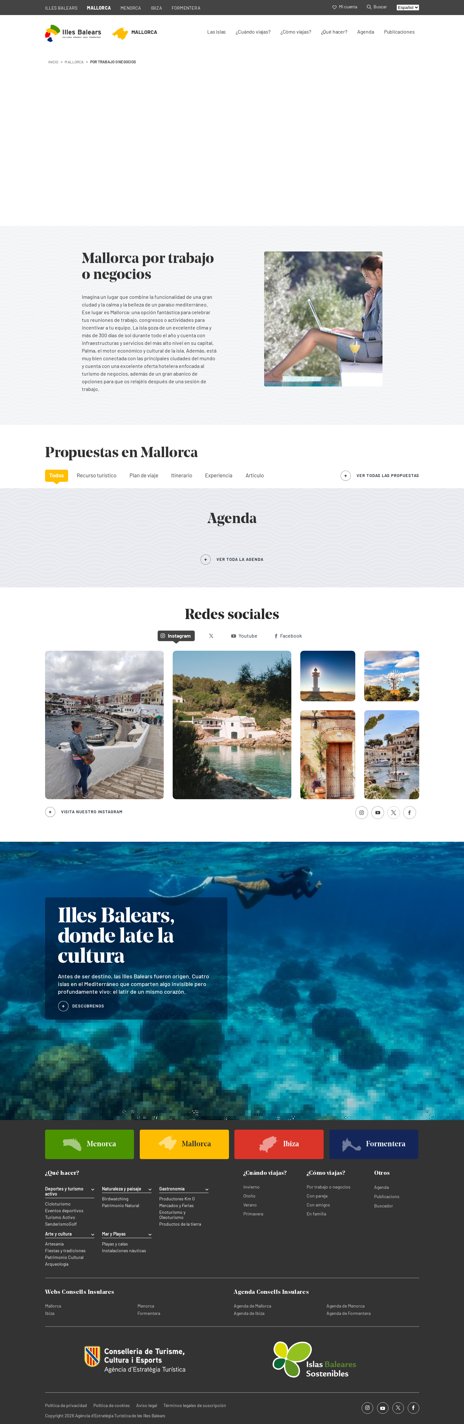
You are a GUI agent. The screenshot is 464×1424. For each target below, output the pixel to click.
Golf (73, 1224)
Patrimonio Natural (120, 1205)
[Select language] (408, 7)
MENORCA (131, 8)
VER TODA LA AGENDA (239, 559)
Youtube (244, 635)
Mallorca (53, 1306)
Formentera (149, 1313)
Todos (56, 475)
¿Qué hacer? (334, 31)
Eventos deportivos (64, 1210)
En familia (316, 1213)
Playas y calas (115, 1243)
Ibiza (49, 1313)
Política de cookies (111, 1405)
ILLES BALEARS (61, 8)
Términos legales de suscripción (194, 1405)
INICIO (53, 62)
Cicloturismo (58, 1203)
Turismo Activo (60, 1217)
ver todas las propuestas (388, 475)
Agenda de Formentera (348, 1313)
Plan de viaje (144, 475)
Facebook (288, 635)
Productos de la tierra (180, 1224)
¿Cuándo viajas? (253, 31)
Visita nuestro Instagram (91, 811)
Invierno (251, 1186)
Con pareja (317, 1195)
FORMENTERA (186, 8)
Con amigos (318, 1204)
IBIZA (156, 8)
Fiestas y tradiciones (65, 1250)
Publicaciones (399, 31)
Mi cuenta (344, 6)
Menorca (146, 1306)
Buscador (383, 1205)
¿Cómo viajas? (295, 31)
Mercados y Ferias (176, 1205)
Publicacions (386, 1196)
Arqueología (56, 1264)
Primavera (253, 1213)
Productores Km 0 (177, 1198)
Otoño (249, 1195)
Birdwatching (115, 1198)
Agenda (365, 31)
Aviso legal (146, 1405)
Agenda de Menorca (345, 1306)
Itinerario (181, 475)
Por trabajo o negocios (328, 1186)
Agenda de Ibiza (249, 1313)
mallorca (74, 62)
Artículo (255, 475)
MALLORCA (99, 8)
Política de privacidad (66, 1405)
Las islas (216, 31)
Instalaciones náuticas (124, 1250)
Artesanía (54, 1243)
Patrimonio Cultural (64, 1257)
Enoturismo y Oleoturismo (172, 1215)
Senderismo (57, 1224)
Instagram (176, 635)
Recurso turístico (96, 475)
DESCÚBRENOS (88, 1005)
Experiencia (218, 475)
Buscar (377, 6)
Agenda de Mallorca (252, 1306)
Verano (250, 1204)
